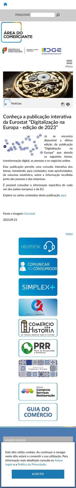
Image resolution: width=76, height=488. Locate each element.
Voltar (69, 234)
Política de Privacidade (32, 464)
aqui (63, 195)
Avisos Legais (15, 440)
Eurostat (30, 213)
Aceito (38, 474)
